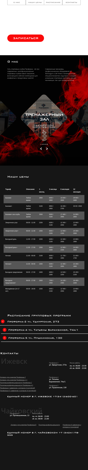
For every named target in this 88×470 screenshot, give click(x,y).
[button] (25, 38)
